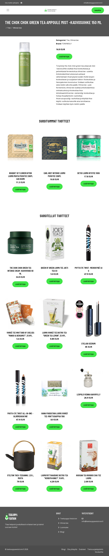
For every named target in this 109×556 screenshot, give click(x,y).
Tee (9, 28)
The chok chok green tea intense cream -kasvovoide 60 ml (20, 270)
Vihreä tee (17, 28)
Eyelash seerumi (88, 343)
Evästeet (82, 549)
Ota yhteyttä (72, 549)
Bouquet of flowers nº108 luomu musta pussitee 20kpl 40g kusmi (20, 176)
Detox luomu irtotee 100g (88, 173)
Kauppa (98, 10)
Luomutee (64, 527)
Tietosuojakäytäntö (95, 549)
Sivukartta (99, 552)
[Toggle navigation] (8, 10)
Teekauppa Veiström (68, 518)
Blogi (62, 532)
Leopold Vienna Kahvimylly (88, 394)
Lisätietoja (64, 56)
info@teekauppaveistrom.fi (93, 3)
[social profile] (21, 3)
